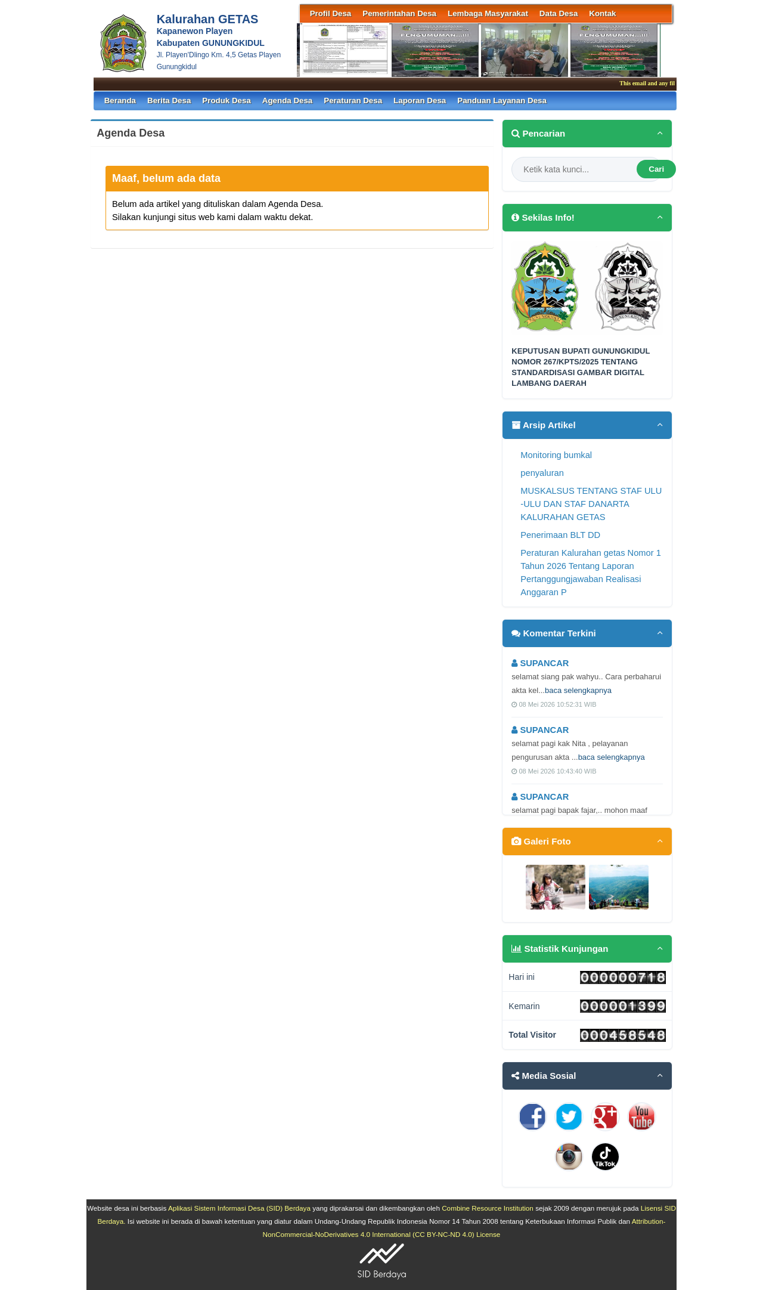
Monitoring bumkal (556, 455)
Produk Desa (226, 100)
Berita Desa (169, 100)
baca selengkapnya (578, 690)
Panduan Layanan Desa (502, 100)
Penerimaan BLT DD (560, 535)
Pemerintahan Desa (399, 13)
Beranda (120, 100)
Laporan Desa (419, 100)
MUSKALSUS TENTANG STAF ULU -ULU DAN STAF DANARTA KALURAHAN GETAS (591, 504)
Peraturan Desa (353, 100)
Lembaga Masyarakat (488, 13)
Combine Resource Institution (488, 1208)
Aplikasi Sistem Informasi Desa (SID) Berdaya (239, 1208)
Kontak (602, 13)
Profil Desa (331, 13)
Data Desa (558, 13)
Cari (656, 169)
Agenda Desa (287, 100)
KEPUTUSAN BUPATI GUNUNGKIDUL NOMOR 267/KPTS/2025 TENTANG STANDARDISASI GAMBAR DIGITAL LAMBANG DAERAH (580, 367)
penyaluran (542, 473)
